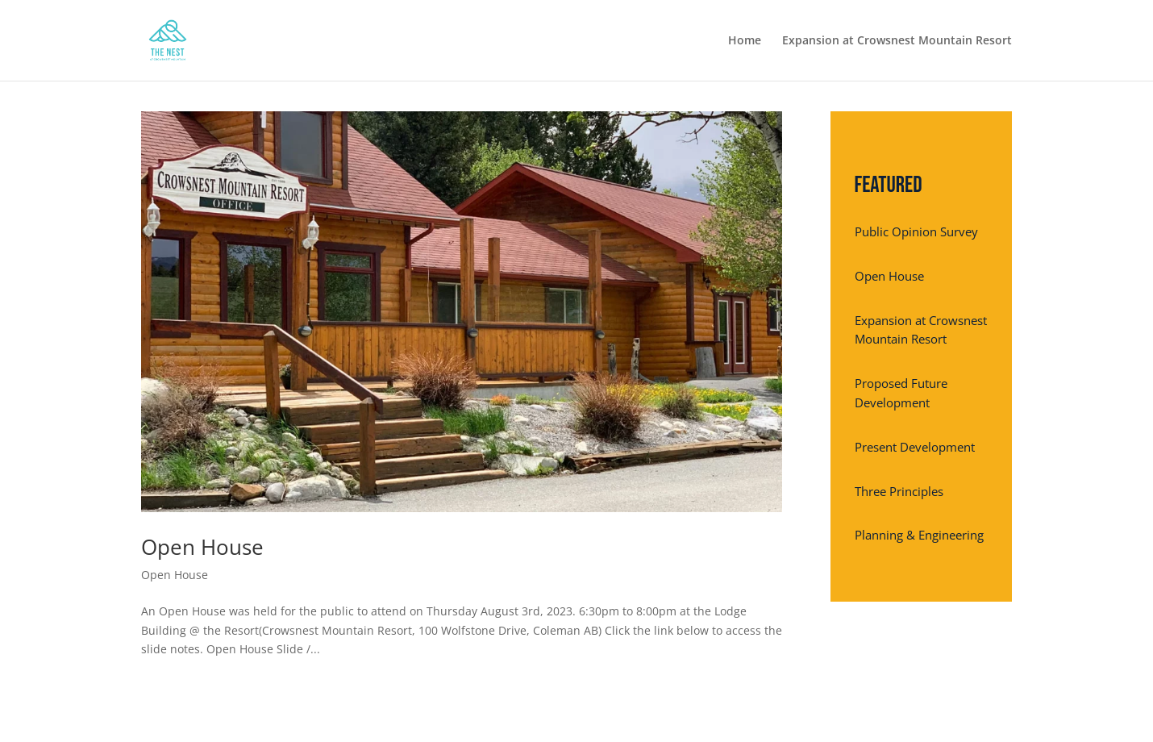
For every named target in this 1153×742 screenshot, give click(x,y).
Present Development (915, 447)
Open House (202, 546)
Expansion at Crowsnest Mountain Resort (897, 41)
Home (744, 41)
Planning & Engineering (919, 535)
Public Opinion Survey (916, 231)
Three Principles (899, 491)
